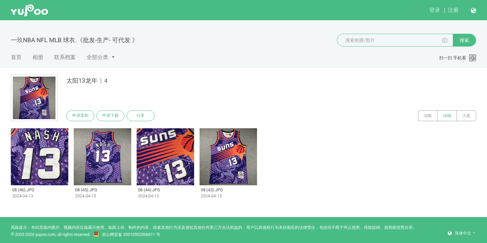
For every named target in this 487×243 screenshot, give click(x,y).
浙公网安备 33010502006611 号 (126, 232)
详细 (447, 115)
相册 (37, 57)
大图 (466, 115)
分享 (141, 115)
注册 (453, 10)
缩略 (428, 115)
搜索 (464, 40)
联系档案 (65, 57)
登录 (434, 10)
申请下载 (111, 115)
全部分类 (97, 57)
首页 (16, 57)
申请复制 (80, 115)
